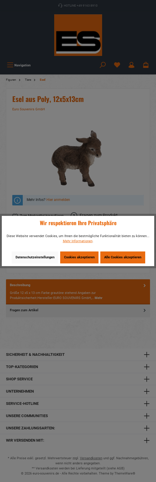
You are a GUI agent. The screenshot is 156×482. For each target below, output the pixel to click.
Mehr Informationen (78, 241)
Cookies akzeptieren (79, 257)
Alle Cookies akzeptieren (122, 257)
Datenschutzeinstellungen (35, 257)
